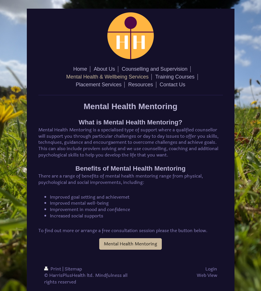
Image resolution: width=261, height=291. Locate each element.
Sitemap (73, 269)
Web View (207, 275)
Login (211, 269)
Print (53, 269)
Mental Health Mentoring (130, 243)
